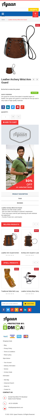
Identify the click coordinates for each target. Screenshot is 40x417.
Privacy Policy (8, 348)
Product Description (20, 194)
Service (6, 369)
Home (3, 19)
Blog (5, 345)
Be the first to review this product (10, 89)
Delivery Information (9, 366)
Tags (20, 198)
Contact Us (7, 389)
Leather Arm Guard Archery (10, 253)
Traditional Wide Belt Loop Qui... (12, 291)
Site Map (6, 380)
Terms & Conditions (9, 351)
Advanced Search (9, 383)
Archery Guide (8, 372)
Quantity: (4, 112)
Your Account (7, 362)
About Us (6, 386)
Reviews (20, 203)
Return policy (7, 355)
